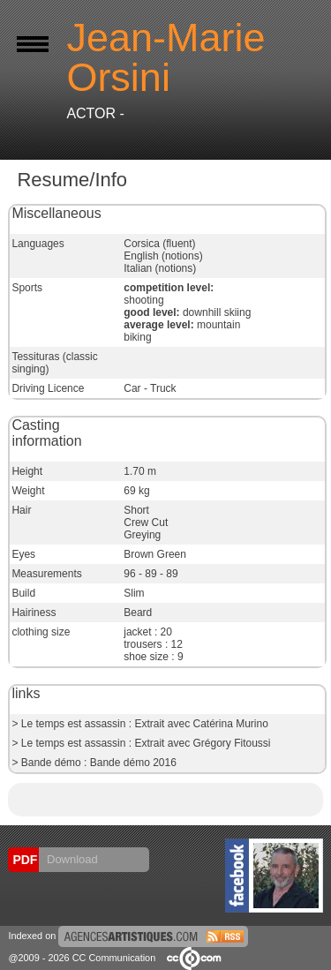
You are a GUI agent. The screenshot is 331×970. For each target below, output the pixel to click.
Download (70, 859)
